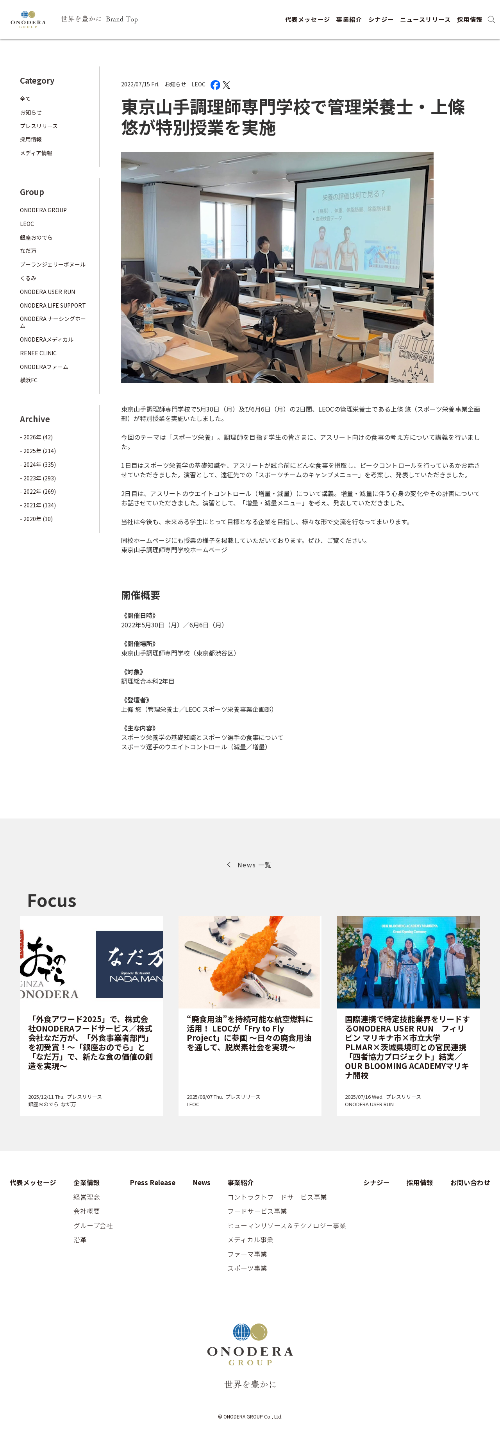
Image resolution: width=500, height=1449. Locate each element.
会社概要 (86, 1211)
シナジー (381, 19)
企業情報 (86, 1183)
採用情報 (470, 19)
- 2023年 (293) (38, 478)
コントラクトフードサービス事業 (277, 1197)
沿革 (80, 1240)
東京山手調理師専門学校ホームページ (174, 549)
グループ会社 (93, 1226)
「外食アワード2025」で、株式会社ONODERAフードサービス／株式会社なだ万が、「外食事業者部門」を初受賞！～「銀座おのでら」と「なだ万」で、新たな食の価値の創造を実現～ (90, 1042)
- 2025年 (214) (38, 451)
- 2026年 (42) (36, 437)
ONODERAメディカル (46, 339)
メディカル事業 (250, 1240)
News (202, 1183)
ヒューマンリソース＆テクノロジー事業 (286, 1226)
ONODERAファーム (44, 367)
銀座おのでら (36, 237)
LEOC (198, 84)
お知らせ (175, 84)
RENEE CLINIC (38, 353)
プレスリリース (39, 126)
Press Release (152, 1183)
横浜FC (29, 380)
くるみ (28, 278)
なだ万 (28, 250)
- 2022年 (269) (38, 491)
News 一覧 (255, 865)
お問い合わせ (470, 1183)
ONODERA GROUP (43, 210)
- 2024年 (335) (38, 464)
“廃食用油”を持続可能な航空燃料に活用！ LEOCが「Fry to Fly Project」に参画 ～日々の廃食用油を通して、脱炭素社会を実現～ (250, 1033)
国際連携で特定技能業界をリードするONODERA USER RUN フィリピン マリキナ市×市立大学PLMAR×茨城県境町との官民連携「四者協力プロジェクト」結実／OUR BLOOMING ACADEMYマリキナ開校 (407, 1047)
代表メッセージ (307, 19)
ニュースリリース (425, 19)
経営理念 (86, 1197)
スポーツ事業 (247, 1268)
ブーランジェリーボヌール (53, 264)
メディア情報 (36, 153)
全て (25, 98)
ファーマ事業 (247, 1254)
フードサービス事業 (257, 1211)
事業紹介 (349, 19)
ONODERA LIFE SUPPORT (53, 305)
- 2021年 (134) (38, 505)
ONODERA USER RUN (47, 292)
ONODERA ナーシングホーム (53, 322)
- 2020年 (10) (36, 519)
